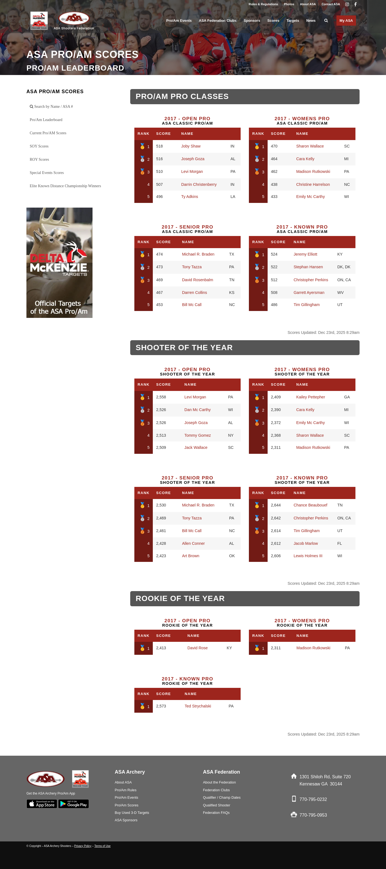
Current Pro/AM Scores (48, 133)
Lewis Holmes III (307, 556)
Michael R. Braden (198, 254)
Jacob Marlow (305, 543)
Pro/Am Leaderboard (46, 120)
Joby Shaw (190, 146)
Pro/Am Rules (126, 790)
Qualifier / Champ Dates (222, 797)
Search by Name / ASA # (51, 106)
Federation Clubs (216, 790)
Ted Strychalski (198, 706)
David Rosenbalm (197, 280)
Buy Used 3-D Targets (132, 813)
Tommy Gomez (197, 435)
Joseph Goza (192, 159)
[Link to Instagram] (347, 4)
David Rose (197, 648)
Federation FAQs (216, 813)
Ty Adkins (189, 196)
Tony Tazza (192, 267)
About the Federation (219, 782)
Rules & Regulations (263, 4)
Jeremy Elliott (305, 254)
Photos (289, 4)
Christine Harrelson (313, 184)
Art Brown (190, 556)
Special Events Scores (47, 173)
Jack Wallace (196, 447)
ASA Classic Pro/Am (187, 120)
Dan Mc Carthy (197, 409)
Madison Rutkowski (313, 171)
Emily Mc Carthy (310, 196)
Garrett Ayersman (308, 292)
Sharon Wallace (310, 146)
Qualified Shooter (216, 805)
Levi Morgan (192, 171)
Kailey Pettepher (310, 397)
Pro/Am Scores (126, 805)
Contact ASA (331, 4)
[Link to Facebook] (355, 4)
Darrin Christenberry (199, 184)
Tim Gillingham (306, 304)
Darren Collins (194, 292)
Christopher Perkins (310, 280)
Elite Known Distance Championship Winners (65, 186)
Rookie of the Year (187, 622)
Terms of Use (102, 845)
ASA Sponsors (126, 820)
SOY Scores (39, 146)
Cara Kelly (305, 159)
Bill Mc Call (192, 304)
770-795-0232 (313, 799)
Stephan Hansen (308, 267)
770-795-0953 (313, 815)
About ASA (308, 4)
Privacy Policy (82, 845)
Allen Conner (193, 543)
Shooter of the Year (187, 371)
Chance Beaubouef (310, 505)
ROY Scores (39, 159)
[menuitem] (263, 4)
